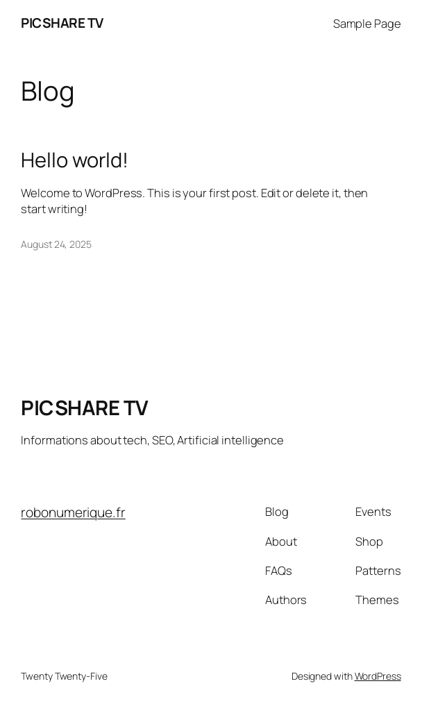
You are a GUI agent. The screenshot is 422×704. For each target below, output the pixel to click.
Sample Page (367, 23)
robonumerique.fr (73, 512)
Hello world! (74, 160)
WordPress (378, 675)
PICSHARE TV (62, 23)
